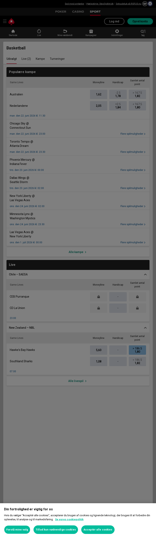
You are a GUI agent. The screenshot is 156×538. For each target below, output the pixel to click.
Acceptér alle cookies (97, 529)
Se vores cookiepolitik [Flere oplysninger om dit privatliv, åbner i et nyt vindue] (69, 519)
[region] (78, 520)
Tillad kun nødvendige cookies (56, 529)
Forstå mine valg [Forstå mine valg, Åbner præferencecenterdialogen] (17, 529)
